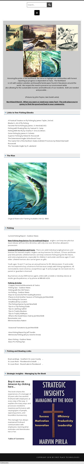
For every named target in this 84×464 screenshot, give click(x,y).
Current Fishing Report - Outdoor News (23, 236)
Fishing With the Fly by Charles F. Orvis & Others (26, 130)
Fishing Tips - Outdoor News (19, 287)
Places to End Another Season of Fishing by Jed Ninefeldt (30, 297)
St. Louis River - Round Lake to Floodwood (24, 364)
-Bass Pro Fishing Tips (16, 342)
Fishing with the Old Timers (19, 290)
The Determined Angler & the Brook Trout (24, 138)
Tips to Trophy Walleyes (17, 313)
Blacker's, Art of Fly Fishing (18, 123)
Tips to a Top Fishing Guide (19, 306)
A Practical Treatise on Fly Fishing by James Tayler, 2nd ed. (30, 120)
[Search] (38, 4)
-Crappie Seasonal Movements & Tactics (24, 285)
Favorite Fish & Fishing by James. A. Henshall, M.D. (27, 125)
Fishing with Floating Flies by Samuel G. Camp (25, 128)
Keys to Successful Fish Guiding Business (24, 294)
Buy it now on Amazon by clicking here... (19, 384)
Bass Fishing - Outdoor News (19, 339)
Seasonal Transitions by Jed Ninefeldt (23, 327)
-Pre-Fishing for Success (17, 299)
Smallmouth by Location (17, 302)
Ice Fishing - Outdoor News (18, 292)
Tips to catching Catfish (17, 309)
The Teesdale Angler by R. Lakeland (22, 146)
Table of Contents (16, 438)
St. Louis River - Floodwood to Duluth (22, 361)
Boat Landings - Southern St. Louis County (24, 359)
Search (49, 4)
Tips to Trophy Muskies (17, 311)
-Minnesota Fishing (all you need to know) (24, 334)
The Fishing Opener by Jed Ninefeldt (22, 304)
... (42, 359)
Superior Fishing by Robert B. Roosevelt (23, 136)
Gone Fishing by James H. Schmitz (21, 133)
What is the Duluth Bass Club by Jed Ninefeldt (26, 316)
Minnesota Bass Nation (17, 320)
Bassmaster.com (14, 318)
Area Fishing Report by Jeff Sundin (21, 332)
